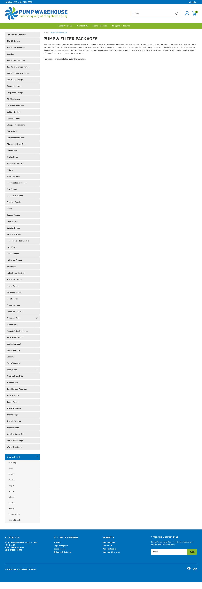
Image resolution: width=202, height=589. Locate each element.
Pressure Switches (15, 312)
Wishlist (193, 2)
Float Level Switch (15, 196)
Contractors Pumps (15, 138)
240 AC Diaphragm (15, 80)
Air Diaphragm (13, 99)
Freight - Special (14, 202)
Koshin (11, 474)
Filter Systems (13, 176)
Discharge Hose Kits (16, 144)
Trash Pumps (12, 415)
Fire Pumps (12, 189)
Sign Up (64, 546)
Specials (10, 54)
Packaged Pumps (14, 292)
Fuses (9, 208)
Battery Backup (14, 112)
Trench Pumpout (14, 421)
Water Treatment (14, 447)
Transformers (13, 428)
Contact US (82, 26)
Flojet (11, 468)
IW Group (12, 463)
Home (45, 33)
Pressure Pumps (14, 305)
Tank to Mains (13, 395)
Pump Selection (100, 26)
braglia (11, 486)
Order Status (60, 549)
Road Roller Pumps (15, 337)
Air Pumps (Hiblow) (15, 105)
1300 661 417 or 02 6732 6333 (18, 2)
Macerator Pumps (15, 279)
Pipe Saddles (12, 299)
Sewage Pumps (13, 350)
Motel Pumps (13, 286)
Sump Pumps (12, 382)
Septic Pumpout (14, 344)
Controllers (12, 131)
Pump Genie (12, 324)
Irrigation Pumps (14, 260)
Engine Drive (12, 157)
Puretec (11, 508)
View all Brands (14, 520)
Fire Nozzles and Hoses (17, 183)
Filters (10, 170)
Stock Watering (14, 363)
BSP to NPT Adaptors (16, 34)
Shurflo (11, 480)
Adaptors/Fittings (15, 92)
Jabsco (11, 497)
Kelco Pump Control (16, 273)
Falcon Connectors (15, 163)
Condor (11, 503)
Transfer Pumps (14, 408)
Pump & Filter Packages (17, 331)
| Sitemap (31, 569)
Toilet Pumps (13, 402)
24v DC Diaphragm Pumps (18, 73)
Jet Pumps (11, 266)
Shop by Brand (13, 457)
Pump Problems (65, 26)
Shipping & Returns (121, 26)
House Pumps (13, 254)
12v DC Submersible (16, 60)
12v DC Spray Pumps (16, 47)
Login (56, 546)
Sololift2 (11, 357)
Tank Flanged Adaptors (17, 389)
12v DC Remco (13, 41)
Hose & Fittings (14, 234)
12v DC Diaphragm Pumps (18, 67)
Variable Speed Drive (16, 434)
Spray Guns (12, 370)
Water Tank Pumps (15, 440)
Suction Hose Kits (15, 376)
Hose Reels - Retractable (18, 241)
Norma (11, 491)
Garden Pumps (13, 215)
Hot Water (11, 247)
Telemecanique (14, 514)
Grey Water (12, 221)
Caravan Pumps (13, 118)
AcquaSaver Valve (15, 86)
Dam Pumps (12, 150)
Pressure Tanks (13, 318)
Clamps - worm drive (16, 125)
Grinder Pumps (13, 228)
